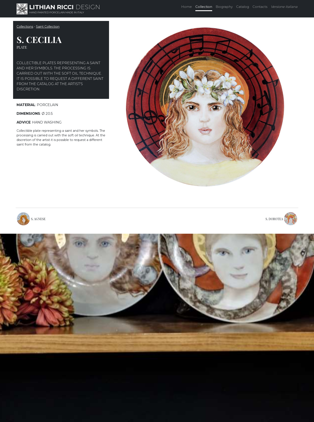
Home (186, 7)
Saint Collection (48, 27)
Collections (25, 27)
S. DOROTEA (274, 219)
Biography (224, 7)
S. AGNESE (38, 219)
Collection (203, 7)
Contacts (260, 7)
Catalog (242, 7)
